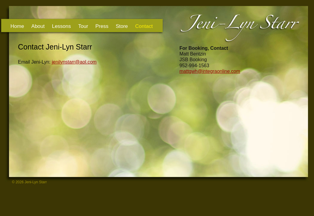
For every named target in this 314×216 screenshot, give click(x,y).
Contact (144, 26)
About (38, 26)
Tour (83, 26)
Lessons (61, 26)
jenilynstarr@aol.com (74, 61)
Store (122, 26)
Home (17, 26)
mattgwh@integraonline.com (209, 71)
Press (101, 26)
